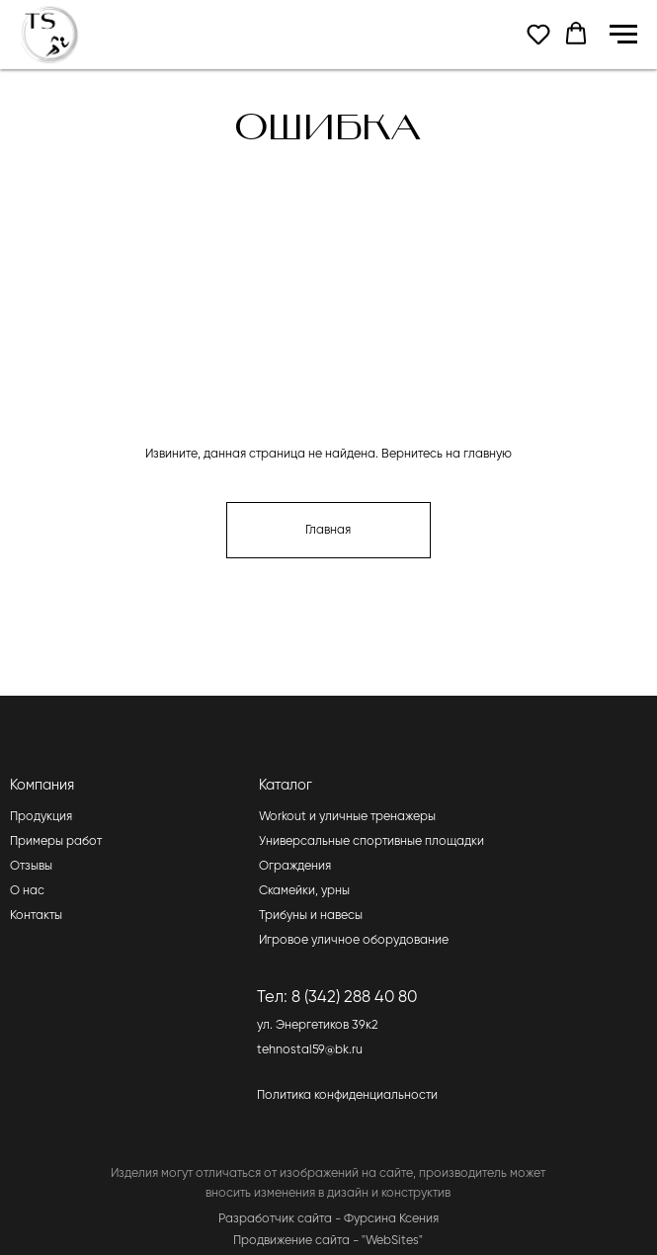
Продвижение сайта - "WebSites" (328, 1240)
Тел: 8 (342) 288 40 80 (337, 997)
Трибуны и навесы (311, 915)
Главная (328, 530)
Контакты (36, 915)
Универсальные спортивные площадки (371, 841)
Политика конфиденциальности (347, 1095)
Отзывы (31, 866)
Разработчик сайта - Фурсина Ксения (328, 1219)
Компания (42, 786)
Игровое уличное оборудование (354, 940)
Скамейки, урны (304, 890)
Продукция (41, 816)
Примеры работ (56, 841)
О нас (27, 890)
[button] (538, 33)
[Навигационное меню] (623, 34)
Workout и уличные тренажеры (347, 816)
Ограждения (295, 866)
